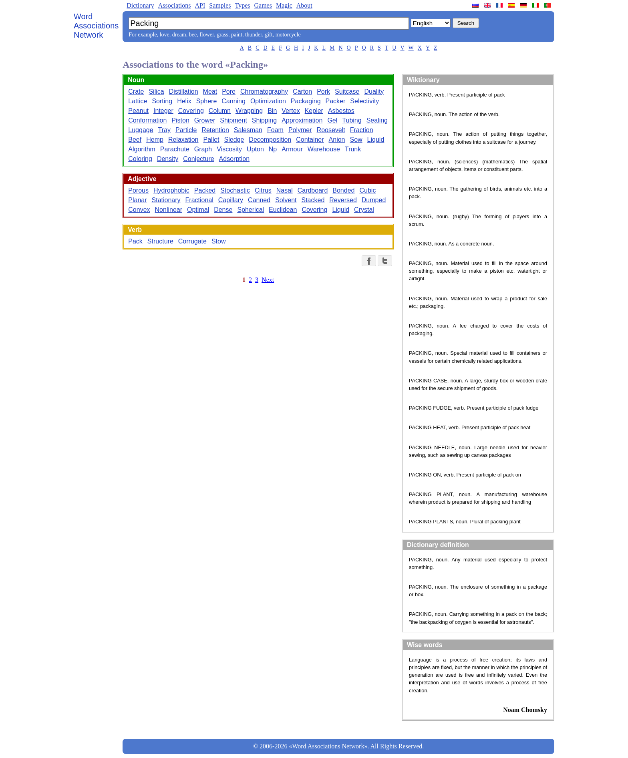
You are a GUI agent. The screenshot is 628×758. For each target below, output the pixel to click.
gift (268, 35)
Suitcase (347, 91)
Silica (156, 91)
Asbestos (341, 110)
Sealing (377, 120)
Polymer (300, 130)
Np (273, 149)
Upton (255, 149)
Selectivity (364, 101)
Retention (215, 130)
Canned (259, 200)
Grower (204, 120)
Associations (174, 5)
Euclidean (283, 209)
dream (179, 35)
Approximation (302, 120)
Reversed (342, 200)
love (164, 35)
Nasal (284, 190)
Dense (223, 209)
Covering (191, 110)
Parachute (174, 149)
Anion (337, 139)
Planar (137, 200)
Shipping (264, 120)
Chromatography (264, 91)
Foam (275, 130)
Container (310, 139)
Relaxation (183, 139)
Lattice (137, 101)
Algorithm (141, 149)
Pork (323, 91)
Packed (204, 190)
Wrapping (249, 110)
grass (222, 35)
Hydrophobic (171, 190)
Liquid (375, 139)
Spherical (250, 209)
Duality (374, 91)
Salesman (248, 130)
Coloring (140, 158)
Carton (302, 91)
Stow (218, 241)
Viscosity (229, 149)
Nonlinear (168, 209)
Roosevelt (331, 130)
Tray (164, 130)
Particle (186, 130)
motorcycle (288, 35)
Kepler (314, 110)
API (200, 5)
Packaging (306, 101)
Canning (233, 101)
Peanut (138, 110)
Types (242, 5)
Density (167, 158)
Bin (272, 110)
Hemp (154, 139)
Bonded (343, 190)
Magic (284, 5)
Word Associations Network (96, 25)
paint (236, 35)
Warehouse (324, 149)
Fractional (199, 200)
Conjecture (198, 158)
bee (193, 35)
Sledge (234, 139)
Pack (135, 241)
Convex (139, 209)
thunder (253, 35)
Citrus (263, 190)
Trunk (353, 149)
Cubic (367, 190)
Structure (160, 241)
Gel (332, 120)
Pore (228, 91)
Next (268, 279)
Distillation (183, 91)
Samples (220, 5)
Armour (292, 149)
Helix (184, 101)
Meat (210, 91)
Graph (203, 149)
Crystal (364, 209)
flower (206, 35)
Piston (180, 120)
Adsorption (234, 158)
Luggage (140, 130)
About (304, 5)
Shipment (233, 120)
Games (263, 5)
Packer (336, 101)
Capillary (230, 200)
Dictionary (140, 5)
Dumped (374, 200)
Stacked (313, 200)
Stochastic (235, 190)
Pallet (211, 139)
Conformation (147, 120)
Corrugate (192, 241)
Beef (134, 139)
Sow (356, 139)
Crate (136, 91)
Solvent (285, 200)
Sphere (206, 101)
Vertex (291, 110)
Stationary (166, 200)
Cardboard (313, 190)
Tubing (351, 120)
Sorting (162, 101)
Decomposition (270, 139)
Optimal (198, 209)
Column (220, 110)
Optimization (268, 101)
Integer (163, 110)
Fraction (361, 130)
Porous (138, 190)
